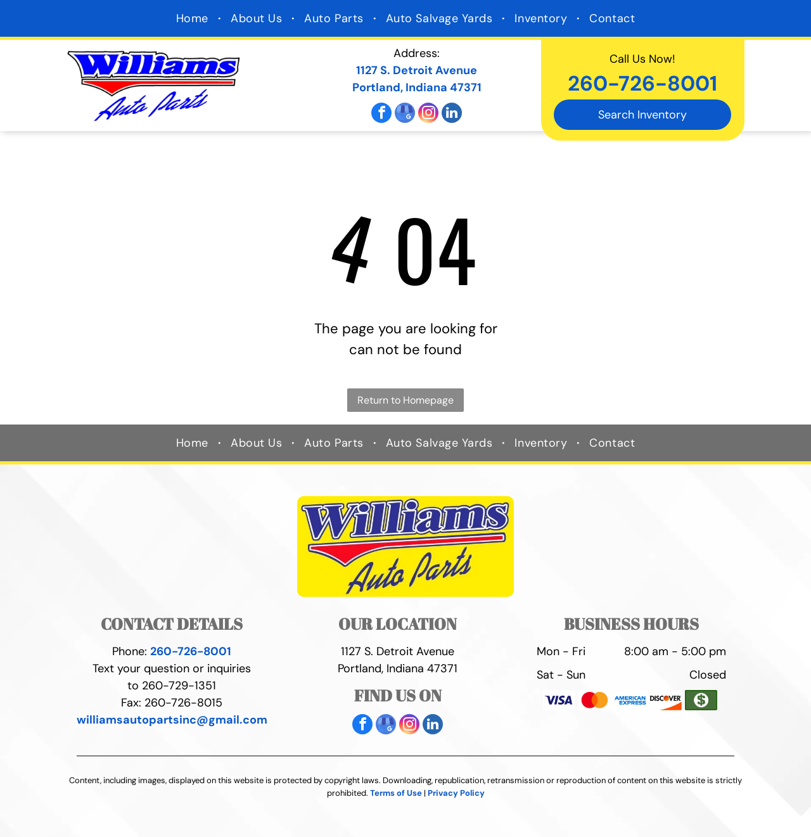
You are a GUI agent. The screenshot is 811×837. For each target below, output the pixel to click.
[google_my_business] (405, 114)
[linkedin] (452, 114)
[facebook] (381, 114)
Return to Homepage (405, 400)
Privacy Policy (456, 793)
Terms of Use (396, 793)
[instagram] (428, 114)
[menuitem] (194, 18)
